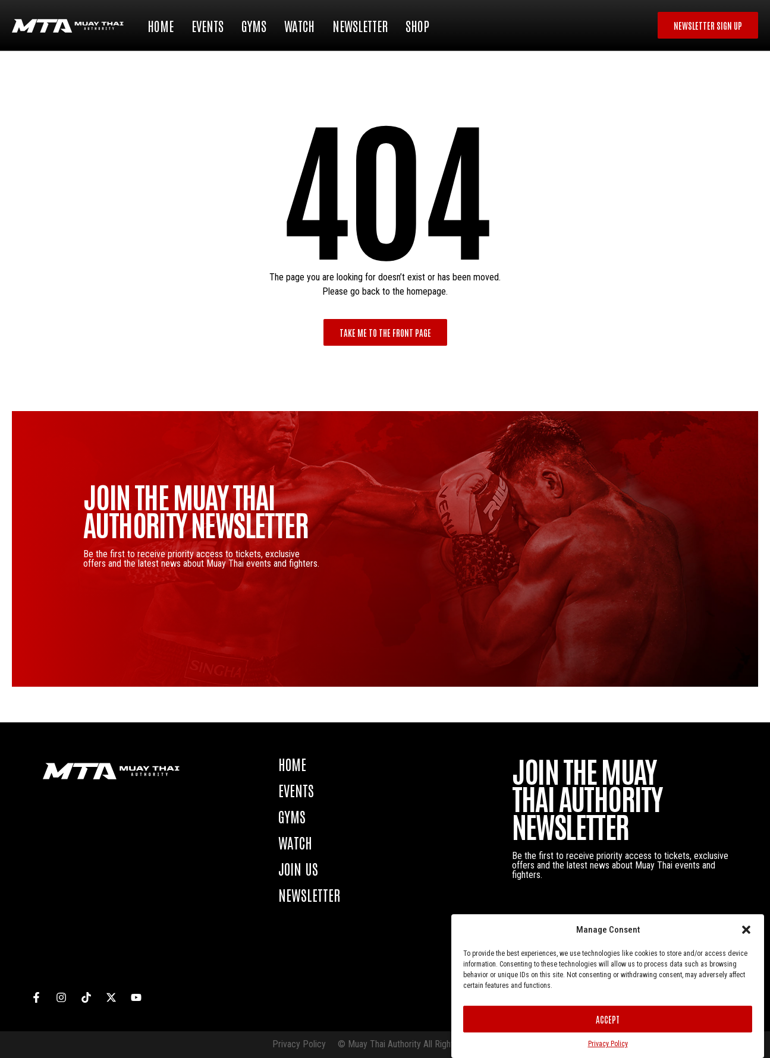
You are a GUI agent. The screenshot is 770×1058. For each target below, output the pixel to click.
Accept (608, 1019)
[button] (746, 930)
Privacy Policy (608, 1044)
